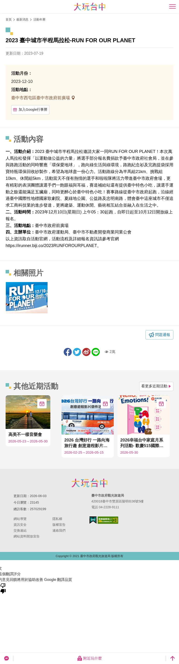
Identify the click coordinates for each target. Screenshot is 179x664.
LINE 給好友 (96, 352)
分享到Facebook (68, 352)
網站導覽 (20, 519)
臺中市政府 (89, 482)
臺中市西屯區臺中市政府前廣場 (41, 97)
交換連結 (20, 530)
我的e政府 (93, 520)
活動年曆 (39, 19)
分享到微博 (86, 352)
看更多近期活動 (156, 386)
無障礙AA (108, 520)
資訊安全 (20, 524)
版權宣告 (58, 524)
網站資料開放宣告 (27, 536)
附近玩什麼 (89, 658)
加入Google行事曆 (30, 109)
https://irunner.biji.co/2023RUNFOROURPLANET (51, 245)
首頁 (9, 19)
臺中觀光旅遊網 (89, 7)
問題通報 (162, 335)
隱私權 (57, 519)
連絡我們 (58, 530)
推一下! (77, 352)
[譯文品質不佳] (3, 588)
